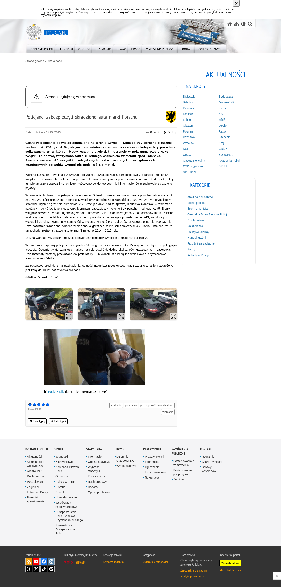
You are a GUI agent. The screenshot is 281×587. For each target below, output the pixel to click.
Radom (223, 131)
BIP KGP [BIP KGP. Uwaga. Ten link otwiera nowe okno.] (80, 562)
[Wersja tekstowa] (243, 23)
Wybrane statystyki (94, 469)
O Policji (60, 449)
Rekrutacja (152, 477)
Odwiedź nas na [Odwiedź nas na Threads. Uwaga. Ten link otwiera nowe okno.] (28, 569)
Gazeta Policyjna (194, 160)
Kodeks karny (97, 476)
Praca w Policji (153, 449)
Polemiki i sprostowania (35, 499)
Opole (223, 125)
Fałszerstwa (195, 226)
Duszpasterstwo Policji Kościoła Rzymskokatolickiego (69, 516)
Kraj (221, 143)
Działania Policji (36, 449)
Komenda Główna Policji (67, 469)
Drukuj (170, 132)
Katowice (189, 108)
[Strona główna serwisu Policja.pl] (229, 23)
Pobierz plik (56, 391)
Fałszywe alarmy (198, 232)
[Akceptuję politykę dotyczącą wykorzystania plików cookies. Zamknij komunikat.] (236, 3)
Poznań (188, 131)
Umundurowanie (66, 497)
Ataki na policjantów (200, 197)
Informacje (95, 456)
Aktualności (54, 61)
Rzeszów (189, 137)
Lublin (187, 119)
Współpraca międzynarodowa (66, 504)
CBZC (187, 154)
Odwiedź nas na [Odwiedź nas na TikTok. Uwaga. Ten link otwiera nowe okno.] (43, 569)
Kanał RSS (28, 561)
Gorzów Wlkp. (228, 102)
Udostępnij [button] (37, 421)
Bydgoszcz (226, 96)
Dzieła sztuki (195, 220)
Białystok (189, 96)
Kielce (223, 108)
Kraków (188, 114)
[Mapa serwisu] (236, 23)
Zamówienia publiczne (180, 451)
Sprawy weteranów (209, 469)
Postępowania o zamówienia (183, 463)
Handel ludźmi (196, 237)
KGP (186, 149)
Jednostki (61, 456)
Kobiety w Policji (198, 255)
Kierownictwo (64, 461)
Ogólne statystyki (99, 461)
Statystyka (94, 449)
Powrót (152, 132)
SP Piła (223, 166)
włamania (167, 412)
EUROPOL (226, 154)
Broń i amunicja (197, 208)
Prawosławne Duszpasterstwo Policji (65, 529)
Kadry (191, 249)
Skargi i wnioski (212, 461)
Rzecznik (208, 456)
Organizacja (63, 476)
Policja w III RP (65, 481)
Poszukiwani (35, 481)
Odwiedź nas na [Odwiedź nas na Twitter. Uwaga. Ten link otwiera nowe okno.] (36, 569)
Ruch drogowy (36, 476)
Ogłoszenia (152, 467)
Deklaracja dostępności (155, 562)
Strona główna (34, 61)
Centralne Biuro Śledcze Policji (207, 214)
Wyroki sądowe (126, 465)
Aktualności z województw (35, 463)
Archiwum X (35, 471)
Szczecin (225, 137)
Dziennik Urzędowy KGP (126, 458)
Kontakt (206, 449)
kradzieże (116, 405)
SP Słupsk (189, 172)
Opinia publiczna (99, 492)
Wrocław (188, 143)
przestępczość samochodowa (156, 405)
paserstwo (131, 405)
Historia (60, 487)
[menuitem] (42, 48)
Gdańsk (188, 102)
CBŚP (223, 149)
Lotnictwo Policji (37, 492)
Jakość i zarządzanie (201, 243)
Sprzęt (59, 492)
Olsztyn (188, 125)
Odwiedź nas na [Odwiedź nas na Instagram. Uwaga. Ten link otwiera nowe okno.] (51, 561)
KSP (222, 114)
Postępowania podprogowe (182, 472)
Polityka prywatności (192, 576)
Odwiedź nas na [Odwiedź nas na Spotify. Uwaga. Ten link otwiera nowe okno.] (51, 569)
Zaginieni (33, 487)
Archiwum (179, 479)
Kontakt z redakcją (113, 562)
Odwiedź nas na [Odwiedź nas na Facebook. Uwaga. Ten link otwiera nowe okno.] (43, 561)
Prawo (119, 449)
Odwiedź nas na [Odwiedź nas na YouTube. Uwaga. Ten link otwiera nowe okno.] (36, 561)
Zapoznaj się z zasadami (193, 570)
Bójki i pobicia (196, 203)
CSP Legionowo (193, 166)
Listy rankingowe (156, 472)
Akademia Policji (229, 160)
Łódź (222, 119)
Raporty (93, 487)
